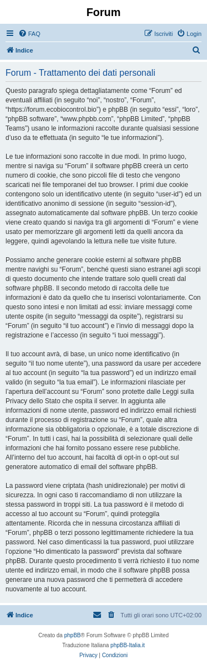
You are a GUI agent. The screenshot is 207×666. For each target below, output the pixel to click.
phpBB (72, 635)
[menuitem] (29, 33)
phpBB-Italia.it (127, 645)
